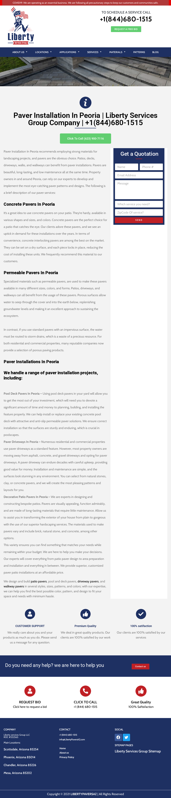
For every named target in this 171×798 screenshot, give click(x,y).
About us (64, 752)
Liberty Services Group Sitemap (138, 751)
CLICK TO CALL (85, 702)
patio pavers (39, 581)
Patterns (139, 52)
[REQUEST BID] (30, 691)
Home (62, 748)
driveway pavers (88, 581)
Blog (155, 52)
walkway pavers (14, 586)
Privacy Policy (66, 757)
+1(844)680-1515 (126, 19)
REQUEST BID (30, 702)
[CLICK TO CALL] (85, 691)
